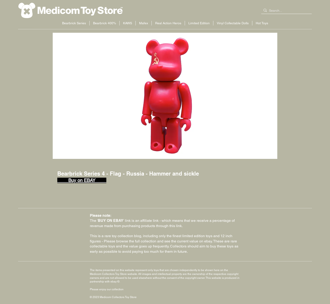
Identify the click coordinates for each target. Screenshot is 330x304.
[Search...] (285, 11)
